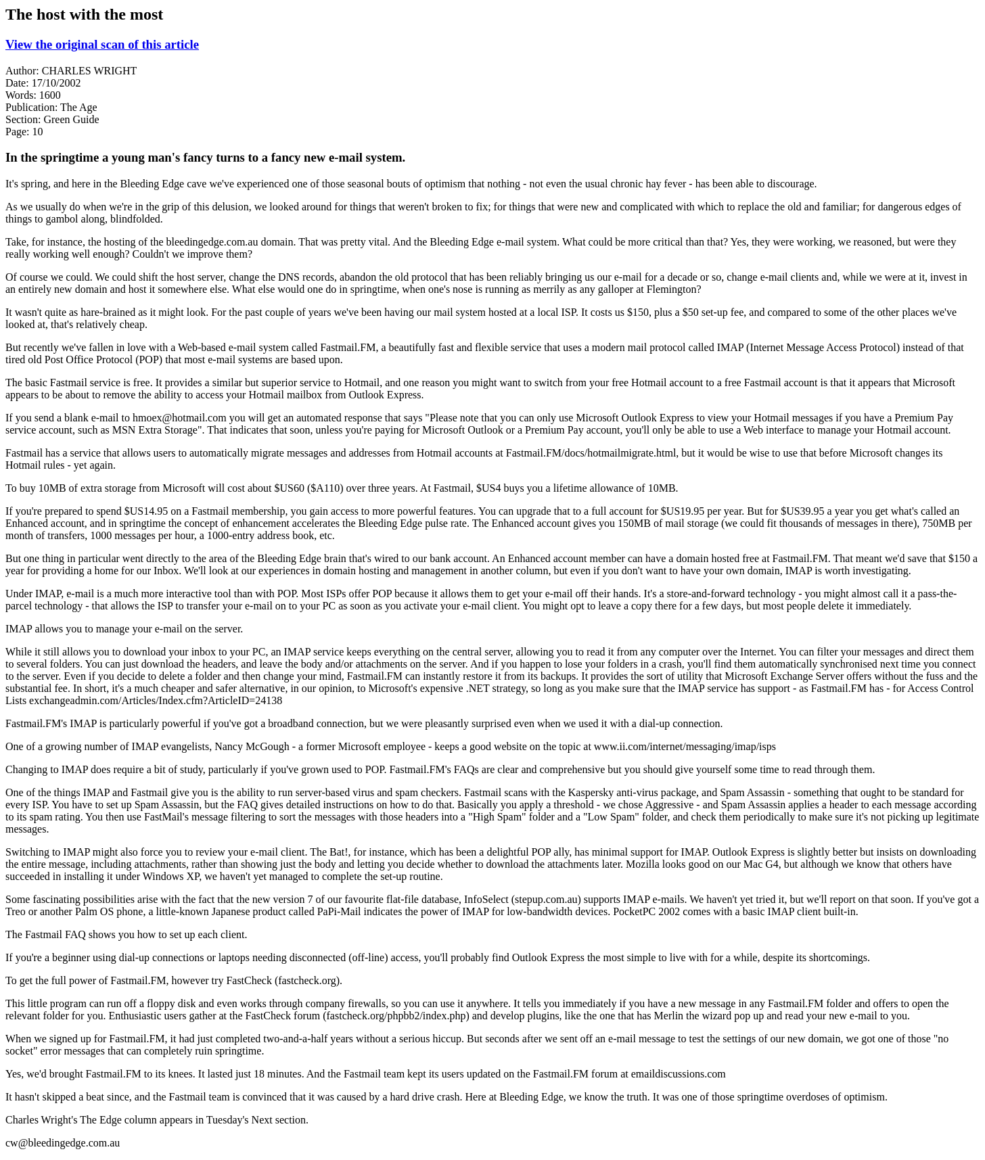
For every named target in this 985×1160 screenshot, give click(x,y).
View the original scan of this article (102, 44)
